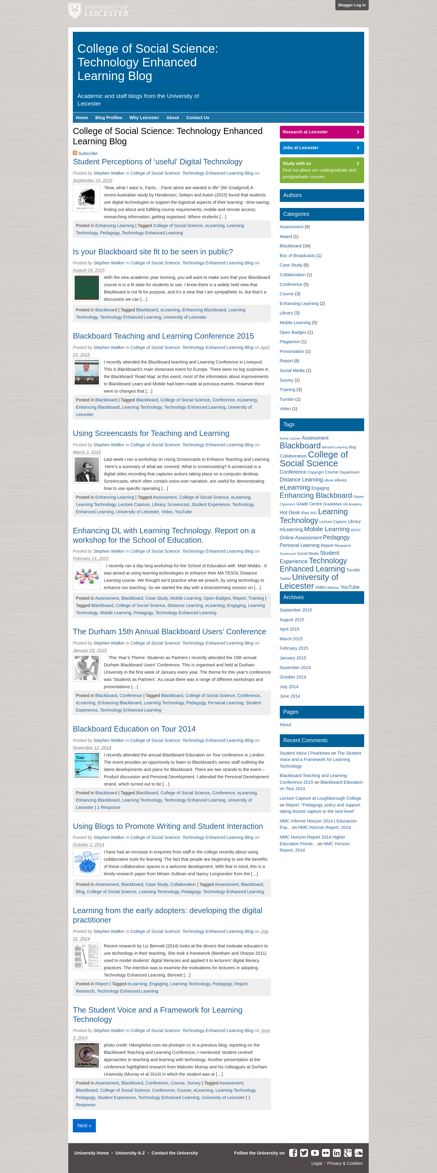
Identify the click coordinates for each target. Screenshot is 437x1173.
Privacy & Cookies (345, 1163)
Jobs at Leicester (301, 147)
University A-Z (130, 1153)
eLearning (215, 225)
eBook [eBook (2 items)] (328, 480)
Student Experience (211, 504)
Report (239, 598)
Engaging (236, 605)
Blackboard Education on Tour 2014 (134, 729)
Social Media (292, 370)
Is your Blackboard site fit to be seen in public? (153, 251)
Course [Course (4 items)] (331, 472)
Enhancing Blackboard (204, 309)
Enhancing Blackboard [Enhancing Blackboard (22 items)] (316, 495)
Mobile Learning (185, 598)
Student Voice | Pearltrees (305, 753)
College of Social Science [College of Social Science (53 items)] (314, 458)
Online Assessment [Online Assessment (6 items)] (301, 537)
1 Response (108, 807)
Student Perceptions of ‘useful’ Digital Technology (157, 161)
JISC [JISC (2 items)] (313, 513)
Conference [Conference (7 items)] (293, 472)
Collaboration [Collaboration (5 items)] (293, 455)
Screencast (178, 504)
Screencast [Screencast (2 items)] (288, 553)
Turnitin (287, 399)
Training (256, 598)
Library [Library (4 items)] (354, 521)
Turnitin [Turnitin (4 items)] (353, 570)
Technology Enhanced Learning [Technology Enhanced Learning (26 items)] (313, 565)
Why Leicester (144, 117)
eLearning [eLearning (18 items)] (295, 487)
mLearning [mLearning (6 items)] (291, 529)
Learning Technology (142, 407)
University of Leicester (185, 317)
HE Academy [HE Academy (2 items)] (352, 504)
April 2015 (290, 629)
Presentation (292, 351)
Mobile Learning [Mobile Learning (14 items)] (327, 528)
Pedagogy (110, 232)
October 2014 (293, 677)
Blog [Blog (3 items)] (352, 447)
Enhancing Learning (114, 225)
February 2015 (294, 648)
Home (82, 117)
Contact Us (197, 117)
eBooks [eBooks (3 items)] (340, 480)
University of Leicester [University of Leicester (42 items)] (309, 581)
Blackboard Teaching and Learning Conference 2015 (163, 336)
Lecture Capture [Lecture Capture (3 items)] (333, 522)
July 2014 (289, 686)
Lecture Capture (133, 504)
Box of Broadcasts (297, 255)
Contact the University (175, 1153)
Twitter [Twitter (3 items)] (285, 579)
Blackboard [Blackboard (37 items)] (300, 445)
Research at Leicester (305, 131)
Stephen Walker (108, 173)
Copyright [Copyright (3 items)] (315, 472)
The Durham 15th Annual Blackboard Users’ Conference (169, 631)
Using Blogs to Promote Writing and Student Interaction (168, 826)
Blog (80, 891)
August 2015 (292, 619)
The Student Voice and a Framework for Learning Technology (320, 760)
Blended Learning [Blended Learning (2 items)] (334, 447)
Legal (316, 1163)
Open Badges (217, 598)
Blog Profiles (108, 117)
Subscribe (88, 153)
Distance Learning (185, 605)
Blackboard (106, 309)
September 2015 (296, 610)
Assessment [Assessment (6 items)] (315, 438)
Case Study (157, 598)
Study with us (297, 163)
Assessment (165, 497)
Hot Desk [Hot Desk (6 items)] (290, 512)
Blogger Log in (352, 5)
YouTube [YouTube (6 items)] (350, 587)
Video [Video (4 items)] (320, 587)
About (172, 117)
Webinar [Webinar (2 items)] (333, 587)
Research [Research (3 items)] (343, 546)
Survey (194, 1083)
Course (178, 1083)
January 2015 (293, 657)
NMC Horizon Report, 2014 (324, 827)
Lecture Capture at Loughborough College (320, 798)
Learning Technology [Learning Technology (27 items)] (314, 515)
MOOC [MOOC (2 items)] (356, 530)
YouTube (183, 511)
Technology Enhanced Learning (152, 232)
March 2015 (291, 638)
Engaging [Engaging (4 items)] (320, 488)
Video (167, 511)
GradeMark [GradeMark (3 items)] (332, 504)
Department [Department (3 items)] (349, 472)
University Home (91, 1153)
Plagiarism (290, 341)
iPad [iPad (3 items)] (305, 513)
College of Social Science (178, 225)
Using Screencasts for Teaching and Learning (151, 433)
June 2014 (290, 696)
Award (286, 236)
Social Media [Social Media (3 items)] (308, 553)
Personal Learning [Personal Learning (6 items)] (300, 545)
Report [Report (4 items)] (327, 545)
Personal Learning (225, 702)
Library (158, 504)
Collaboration (183, 884)
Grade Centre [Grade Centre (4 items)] (309, 503)
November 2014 (295, 667)
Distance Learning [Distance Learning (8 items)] (301, 480)
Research (85, 991)
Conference (223, 399)
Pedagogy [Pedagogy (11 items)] (336, 537)
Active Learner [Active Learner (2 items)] (290, 438)
